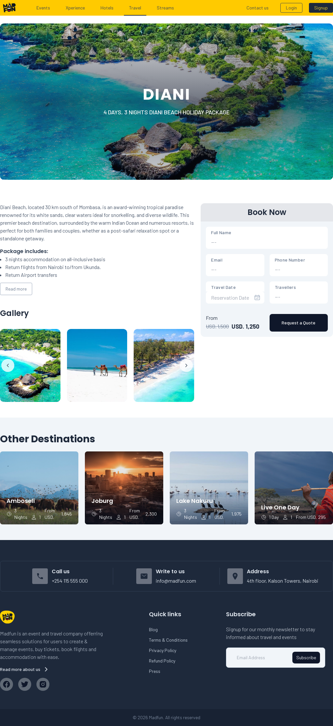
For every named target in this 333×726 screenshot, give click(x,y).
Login (291, 7)
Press (154, 671)
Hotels (106, 7)
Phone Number (290, 260)
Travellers (285, 287)
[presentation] (235, 298)
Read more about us (24, 669)
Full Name (221, 232)
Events (43, 7)
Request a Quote (298, 322)
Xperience (75, 7)
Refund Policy (162, 660)
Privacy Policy (162, 650)
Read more (16, 289)
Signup (321, 7)
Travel (135, 7)
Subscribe (306, 657)
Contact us (257, 7)
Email (216, 260)
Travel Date (223, 287)
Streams (165, 7)
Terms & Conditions (168, 640)
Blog (153, 629)
